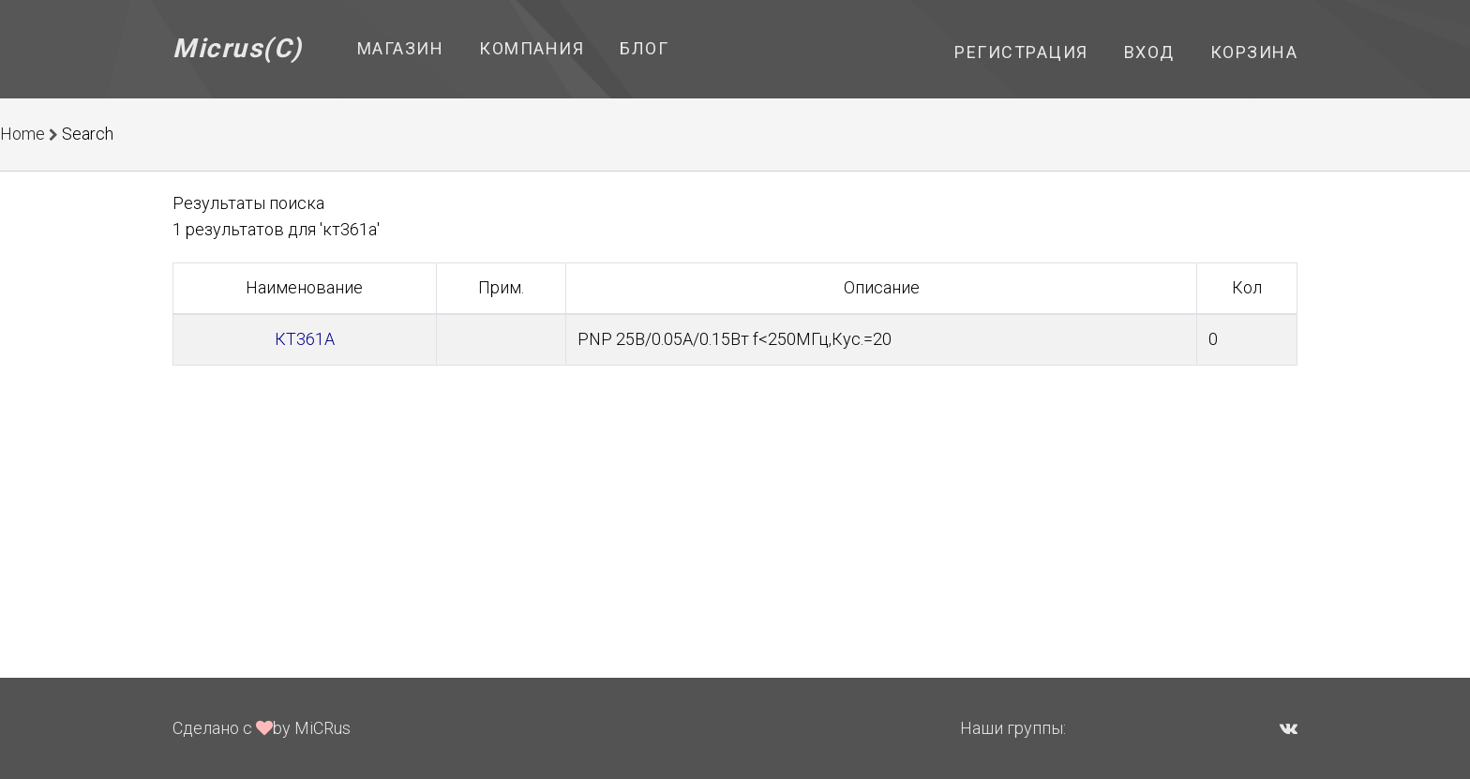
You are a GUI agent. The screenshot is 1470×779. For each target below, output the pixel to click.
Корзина (1254, 52)
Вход (1149, 52)
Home (22, 133)
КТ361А (305, 339)
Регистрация (1021, 52)
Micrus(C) (237, 48)
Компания (531, 48)
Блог (644, 48)
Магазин (400, 48)
